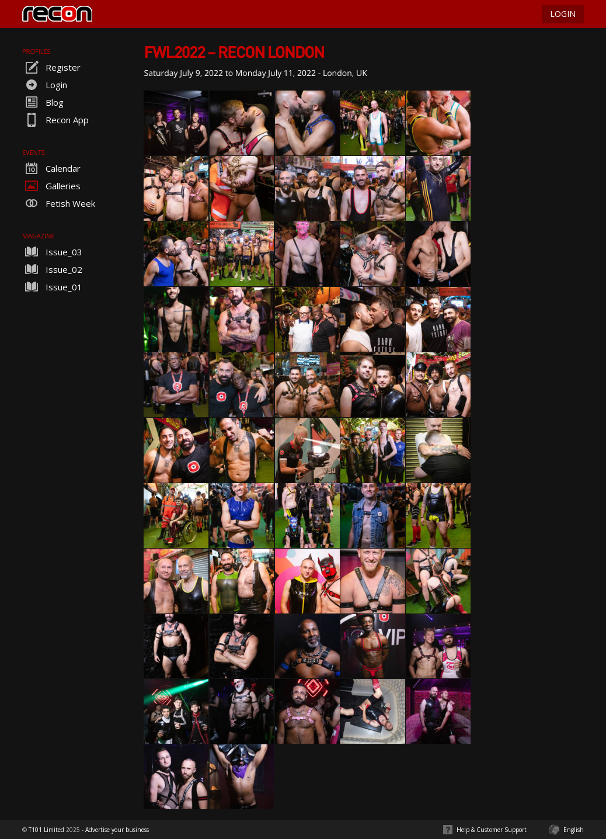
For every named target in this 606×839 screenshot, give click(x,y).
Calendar (51, 168)
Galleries (51, 186)
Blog (43, 102)
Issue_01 (52, 287)
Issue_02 (52, 269)
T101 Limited (46, 830)
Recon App (55, 120)
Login (44, 84)
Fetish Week (58, 203)
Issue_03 (52, 252)
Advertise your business (117, 830)
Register (51, 67)
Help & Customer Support (492, 830)
